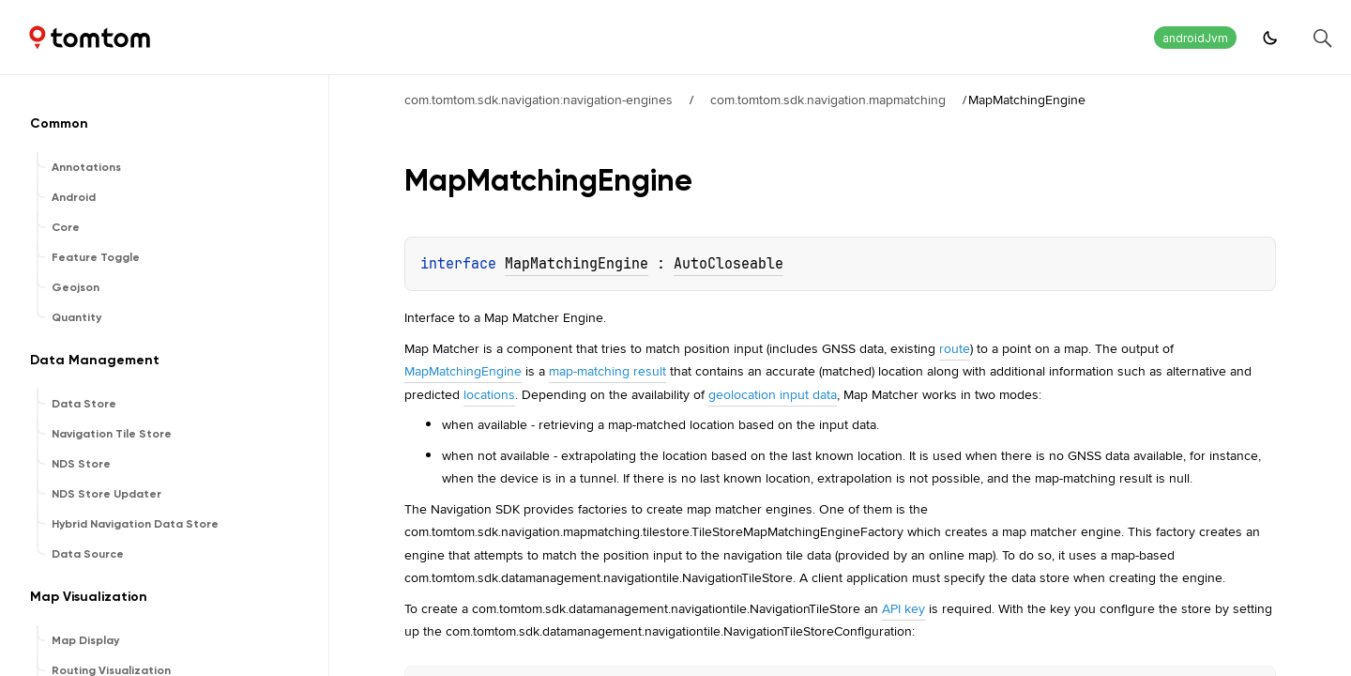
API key (903, 608)
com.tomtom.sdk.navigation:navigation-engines (538, 99)
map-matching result (607, 370)
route (954, 348)
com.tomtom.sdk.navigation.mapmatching (828, 99)
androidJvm (1195, 38)
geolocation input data (772, 394)
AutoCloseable (728, 263)
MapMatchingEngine (576, 263)
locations (489, 394)
